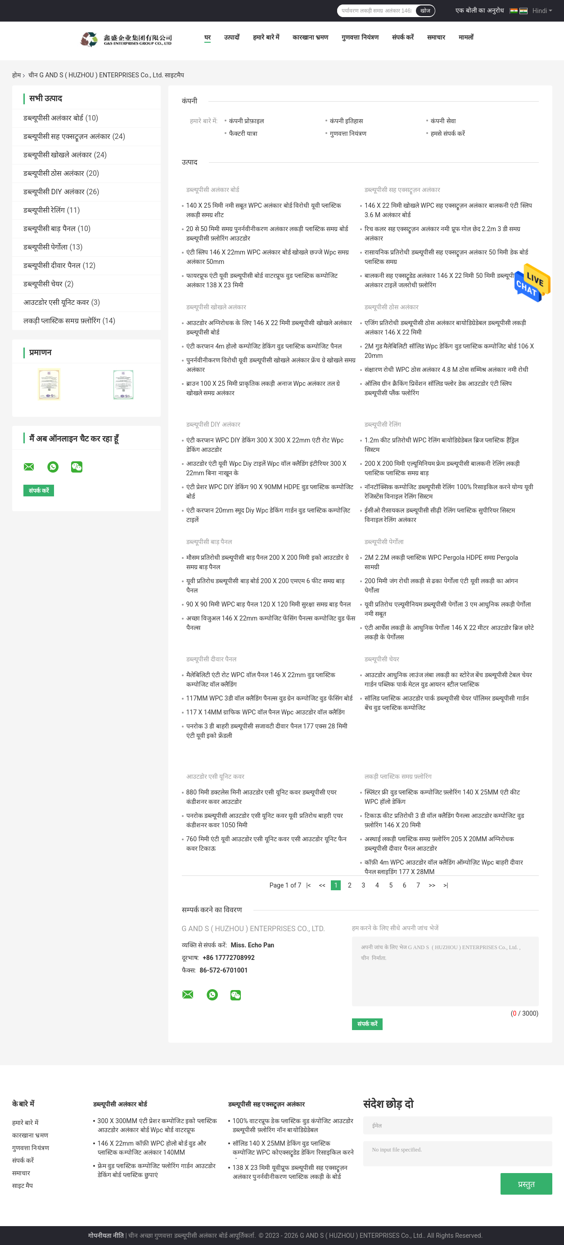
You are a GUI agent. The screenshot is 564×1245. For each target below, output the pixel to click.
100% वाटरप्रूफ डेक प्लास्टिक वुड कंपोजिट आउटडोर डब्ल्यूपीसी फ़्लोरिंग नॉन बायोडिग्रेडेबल (293, 1125)
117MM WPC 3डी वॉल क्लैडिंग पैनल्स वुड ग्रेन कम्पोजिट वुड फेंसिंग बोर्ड (269, 698)
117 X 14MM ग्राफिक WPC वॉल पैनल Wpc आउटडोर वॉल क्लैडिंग (265, 712)
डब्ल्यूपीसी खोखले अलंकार (57, 155)
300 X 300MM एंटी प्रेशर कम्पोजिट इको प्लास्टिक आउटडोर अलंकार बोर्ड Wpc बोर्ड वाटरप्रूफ (157, 1125)
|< (308, 885)
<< (322, 885)
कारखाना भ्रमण (310, 37)
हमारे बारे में (266, 37)
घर (207, 37)
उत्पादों (231, 37)
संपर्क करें (403, 37)
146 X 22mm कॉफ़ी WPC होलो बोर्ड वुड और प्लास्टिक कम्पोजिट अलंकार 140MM (152, 1148)
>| (445, 885)
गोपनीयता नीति (106, 1235)
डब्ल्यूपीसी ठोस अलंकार (54, 173)
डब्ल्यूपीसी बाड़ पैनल (49, 228)
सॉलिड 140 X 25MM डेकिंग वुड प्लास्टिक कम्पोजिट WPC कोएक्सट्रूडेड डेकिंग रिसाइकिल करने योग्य (293, 1149)
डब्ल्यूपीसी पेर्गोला (45, 247)
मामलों (466, 37)
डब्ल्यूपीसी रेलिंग (44, 210)
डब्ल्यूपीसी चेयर (43, 284)
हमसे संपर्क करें (448, 133)
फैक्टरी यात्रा (243, 133)
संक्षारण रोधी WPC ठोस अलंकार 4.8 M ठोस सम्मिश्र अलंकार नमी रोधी (446, 369)
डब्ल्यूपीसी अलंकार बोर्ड (53, 118)
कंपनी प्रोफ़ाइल (246, 121)
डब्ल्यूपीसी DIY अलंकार (54, 191)
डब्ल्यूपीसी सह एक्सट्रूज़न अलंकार (67, 136)
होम (16, 75)
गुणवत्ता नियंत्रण (360, 37)
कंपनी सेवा (443, 121)
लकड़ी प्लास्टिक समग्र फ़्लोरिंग (62, 321)
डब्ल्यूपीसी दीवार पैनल (52, 265)
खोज (425, 11)
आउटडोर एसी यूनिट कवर (56, 302)
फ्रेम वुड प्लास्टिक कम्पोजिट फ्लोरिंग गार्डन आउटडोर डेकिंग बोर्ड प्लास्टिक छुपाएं (157, 1170)
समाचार (436, 37)
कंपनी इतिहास (346, 121)
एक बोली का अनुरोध (480, 10)
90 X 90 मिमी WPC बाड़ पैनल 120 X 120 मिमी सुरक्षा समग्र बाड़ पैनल (268, 604)
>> (432, 885)
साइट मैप (22, 1185)
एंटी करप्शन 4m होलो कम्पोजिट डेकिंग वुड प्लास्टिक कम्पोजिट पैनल (264, 346)
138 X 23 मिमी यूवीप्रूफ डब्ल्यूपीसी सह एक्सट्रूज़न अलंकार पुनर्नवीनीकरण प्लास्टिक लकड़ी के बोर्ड (290, 1172)
